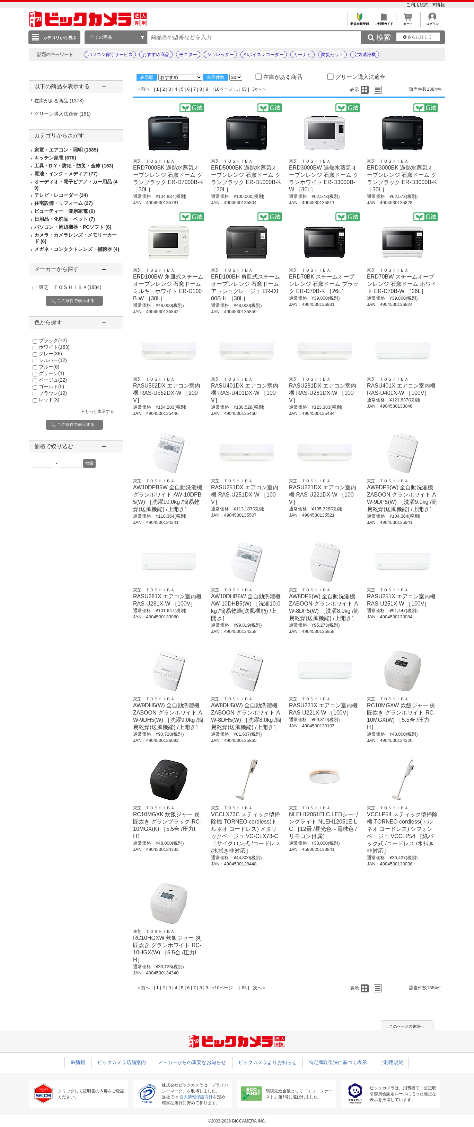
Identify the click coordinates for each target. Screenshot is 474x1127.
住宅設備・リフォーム (63, 203)
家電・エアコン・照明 (66, 150)
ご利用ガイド (383, 22)
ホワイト (54, 347)
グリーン (51, 373)
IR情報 (438, 4)
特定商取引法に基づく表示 (338, 1062)
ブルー (49, 367)
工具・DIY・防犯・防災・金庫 (73, 166)
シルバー (53, 360)
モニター (188, 54)
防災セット (332, 54)
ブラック (53, 340)
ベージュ (53, 380)
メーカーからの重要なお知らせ (192, 1062)
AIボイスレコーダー (264, 54)
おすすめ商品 (155, 54)
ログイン (432, 22)
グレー (50, 353)
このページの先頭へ (406, 1026)
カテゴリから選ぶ (59, 37)
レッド (49, 399)
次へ (257, 89)
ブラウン (53, 393)
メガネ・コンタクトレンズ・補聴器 (76, 249)
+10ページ (222, 89)
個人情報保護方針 (196, 1096)
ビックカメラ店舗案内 (121, 1062)
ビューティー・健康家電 (64, 211)
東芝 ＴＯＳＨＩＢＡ (70, 287)
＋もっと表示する (97, 411)
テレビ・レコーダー (61, 195)
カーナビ (302, 54)
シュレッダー (220, 54)
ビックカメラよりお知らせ (267, 1062)
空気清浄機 (364, 54)
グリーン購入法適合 (62, 114)
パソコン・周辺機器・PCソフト (72, 227)
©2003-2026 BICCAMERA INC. (237, 1121)
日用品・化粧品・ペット (64, 219)
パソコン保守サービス (110, 54)
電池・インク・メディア (66, 173)
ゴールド (51, 386)
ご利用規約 (418, 4)
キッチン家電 (55, 158)
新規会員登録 (359, 22)
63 (244, 89)
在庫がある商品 (59, 100)
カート (408, 22)
